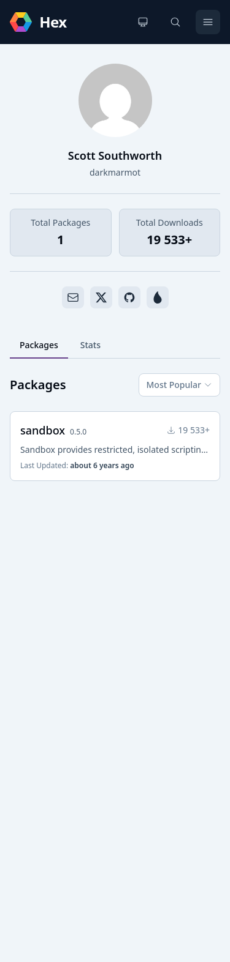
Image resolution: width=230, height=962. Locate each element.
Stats (90, 345)
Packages (39, 345)
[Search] (175, 22)
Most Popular (179, 384)
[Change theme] (143, 22)
